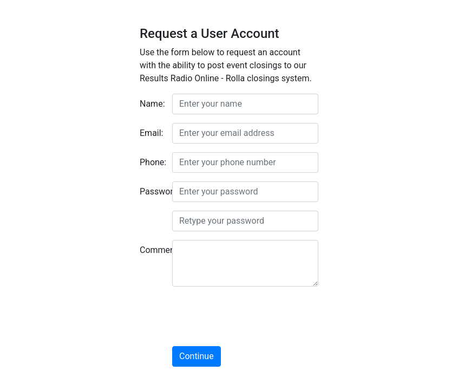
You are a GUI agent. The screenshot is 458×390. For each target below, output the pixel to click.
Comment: (152, 250)
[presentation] (254, 316)
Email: (151, 133)
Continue (196, 356)
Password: (152, 191)
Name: (152, 104)
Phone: (152, 162)
